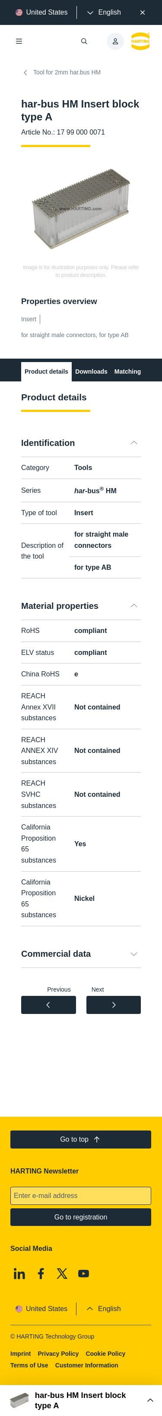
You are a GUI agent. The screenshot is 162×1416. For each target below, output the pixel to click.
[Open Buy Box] (81, 1400)
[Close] (142, 12)
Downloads (91, 371)
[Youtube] (84, 1274)
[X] (63, 1274)
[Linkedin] (19, 1274)
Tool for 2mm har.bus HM (61, 72)
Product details (46, 371)
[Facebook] (41, 1274)
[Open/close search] (84, 41)
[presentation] (103, 12)
